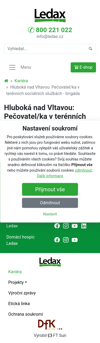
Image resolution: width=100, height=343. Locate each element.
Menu (19, 67)
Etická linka (19, 303)
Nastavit (50, 214)
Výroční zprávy (22, 293)
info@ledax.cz (50, 36)
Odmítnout (50, 202)
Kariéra (21, 80)
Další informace (50, 176)
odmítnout (83, 170)
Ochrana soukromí (25, 314)
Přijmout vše (50, 189)
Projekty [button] (16, 282)
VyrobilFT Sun (50, 335)
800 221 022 (50, 30)
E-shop (83, 67)
